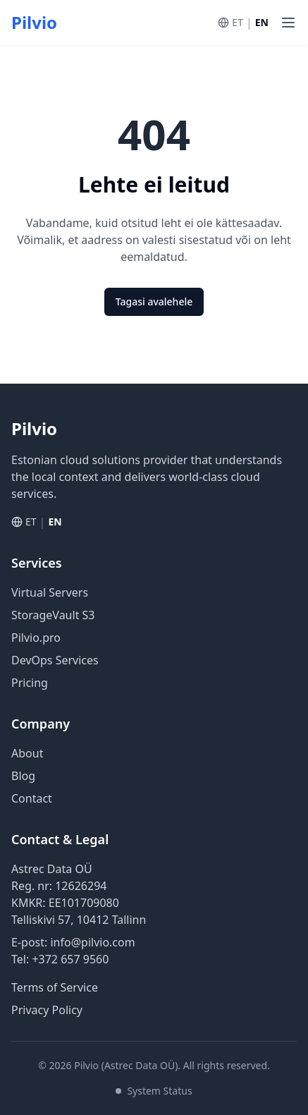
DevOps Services (55, 660)
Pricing (29, 682)
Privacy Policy (46, 1010)
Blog (23, 776)
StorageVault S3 (53, 615)
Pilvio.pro (36, 637)
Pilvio (34, 22)
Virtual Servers (49, 592)
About (27, 753)
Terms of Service (54, 987)
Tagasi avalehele (154, 301)
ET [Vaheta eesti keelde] (237, 22)
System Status (154, 1090)
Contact (31, 798)
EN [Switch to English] (262, 22)
